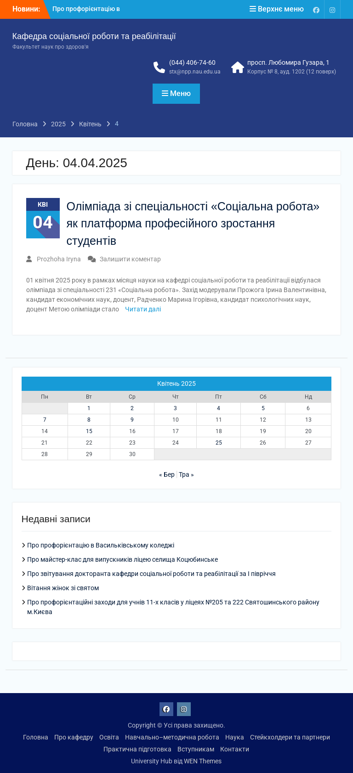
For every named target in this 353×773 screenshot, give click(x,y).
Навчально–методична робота (172, 737)
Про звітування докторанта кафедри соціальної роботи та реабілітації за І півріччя (151, 573)
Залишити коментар (130, 259)
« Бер (167, 474)
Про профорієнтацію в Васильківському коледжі (100, 545)
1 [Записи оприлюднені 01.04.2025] (89, 408)
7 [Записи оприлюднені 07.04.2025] (44, 420)
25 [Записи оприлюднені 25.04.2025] (219, 443)
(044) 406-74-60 (192, 62)
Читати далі (143, 309)
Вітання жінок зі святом (63, 588)
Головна (35, 737)
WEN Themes (203, 761)
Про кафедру (73, 737)
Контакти (234, 749)
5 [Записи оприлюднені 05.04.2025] (263, 408)
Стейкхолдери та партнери (290, 737)
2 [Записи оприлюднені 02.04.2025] (132, 408)
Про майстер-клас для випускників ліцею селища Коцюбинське (122, 559)
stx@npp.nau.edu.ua (195, 71)
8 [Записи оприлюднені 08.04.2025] (89, 420)
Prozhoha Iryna (59, 259)
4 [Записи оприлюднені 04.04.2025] (218, 408)
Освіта (109, 737)
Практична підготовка (137, 749)
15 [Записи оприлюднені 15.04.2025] (89, 431)
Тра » (186, 474)
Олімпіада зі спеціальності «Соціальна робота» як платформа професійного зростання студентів (193, 223)
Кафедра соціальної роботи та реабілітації (94, 36)
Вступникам (195, 749)
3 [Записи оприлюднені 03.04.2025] (175, 408)
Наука (234, 737)
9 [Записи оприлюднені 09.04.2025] (132, 420)
